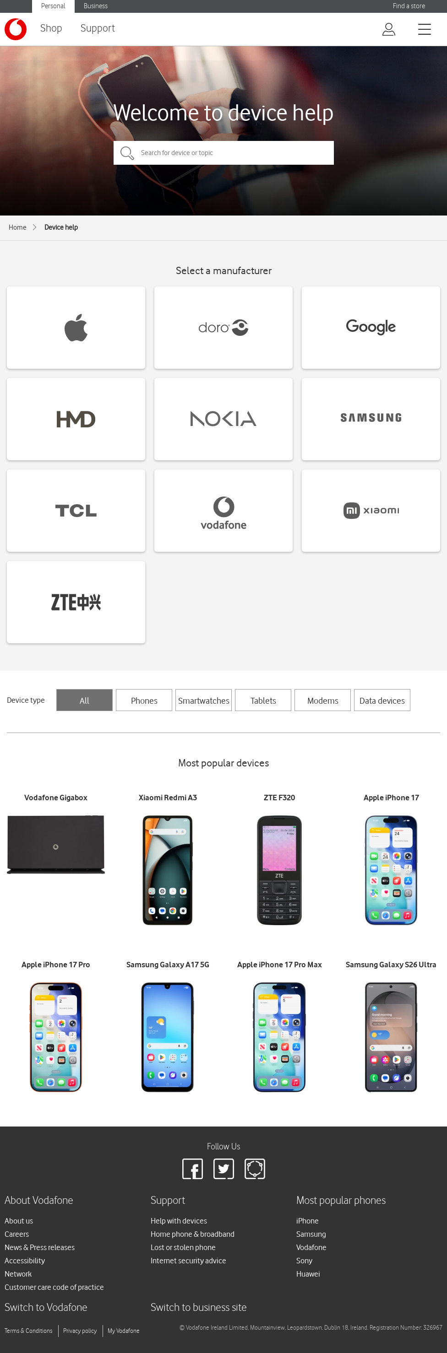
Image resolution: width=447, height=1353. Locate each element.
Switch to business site (199, 1308)
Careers (17, 1234)
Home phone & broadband (192, 1234)
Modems (322, 700)
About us (19, 1220)
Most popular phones (341, 1201)
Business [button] (96, 6)
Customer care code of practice (54, 1287)
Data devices (382, 700)
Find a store (409, 6)
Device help (61, 227)
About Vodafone (39, 1201)
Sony (304, 1260)
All (84, 700)
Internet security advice (188, 1260)
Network (18, 1273)
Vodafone (311, 1247)
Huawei (308, 1273)
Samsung (311, 1234)
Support (98, 28)
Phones (144, 700)
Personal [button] (53, 6)
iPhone (307, 1220)
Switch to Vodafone (46, 1308)
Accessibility (25, 1260)
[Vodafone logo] (16, 29)
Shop (51, 28)
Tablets (263, 700)
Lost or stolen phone (183, 1247)
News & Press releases (40, 1247)
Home (18, 227)
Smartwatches (203, 700)
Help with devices (179, 1220)
